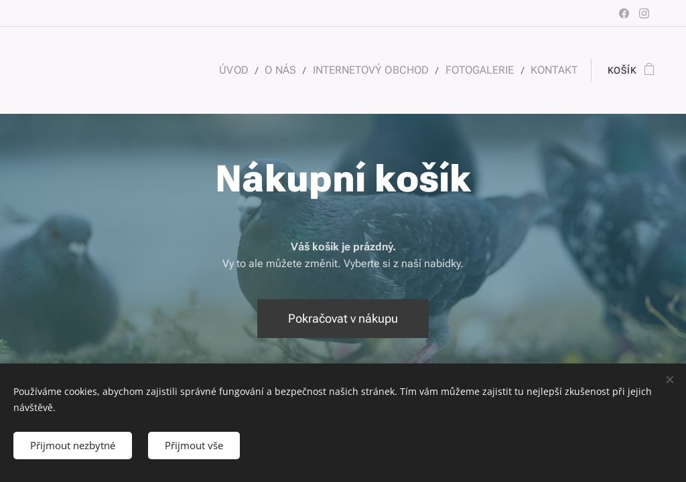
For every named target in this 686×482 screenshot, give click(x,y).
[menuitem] (249, 70)
